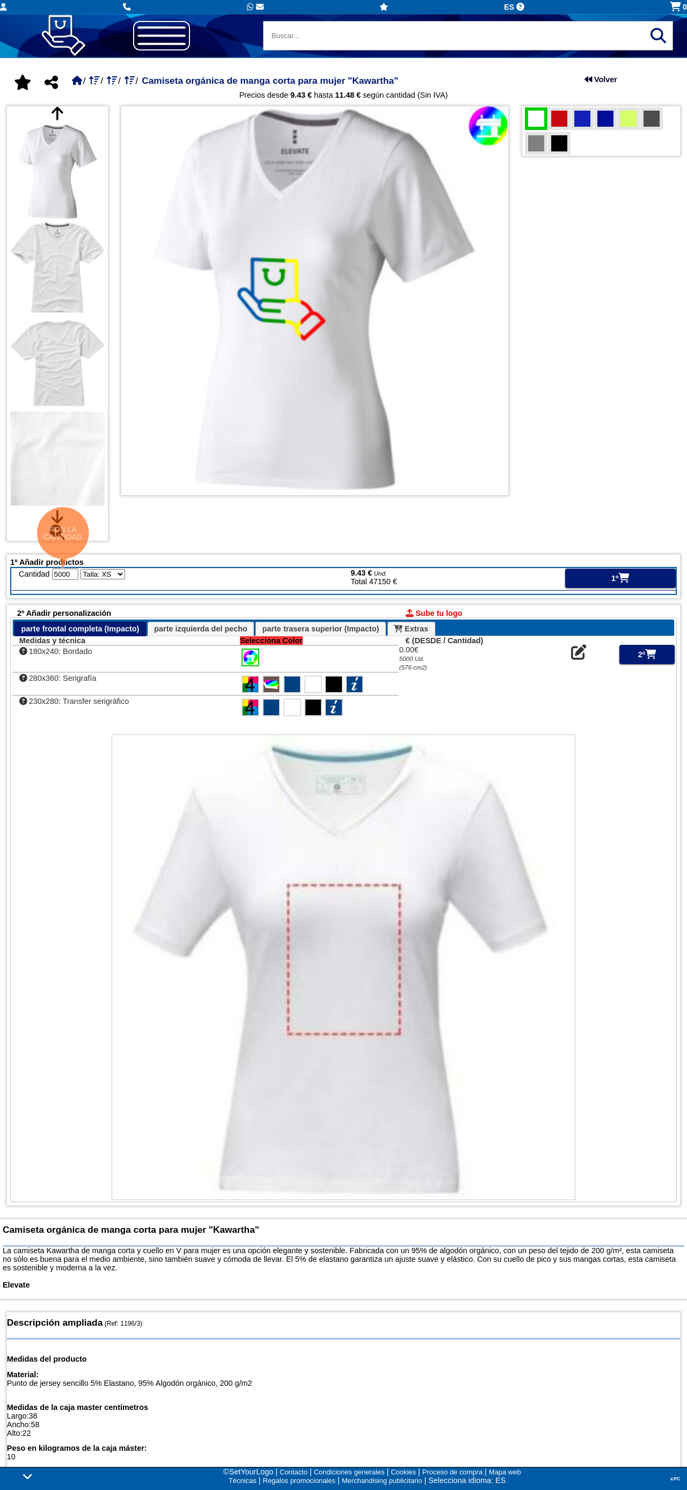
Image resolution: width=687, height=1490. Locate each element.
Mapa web (505, 1472)
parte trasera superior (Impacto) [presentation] (320, 628)
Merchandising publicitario (382, 1481)
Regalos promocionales (299, 1481)
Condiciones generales (349, 1472)
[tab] (80, 629)
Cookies (403, 1472)
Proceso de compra (452, 1472)
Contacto (294, 1472)
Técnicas (243, 1481)
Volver (600, 79)
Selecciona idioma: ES (467, 1480)
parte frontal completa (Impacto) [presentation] (80, 628)
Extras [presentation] (411, 628)
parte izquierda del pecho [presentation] (200, 628)
